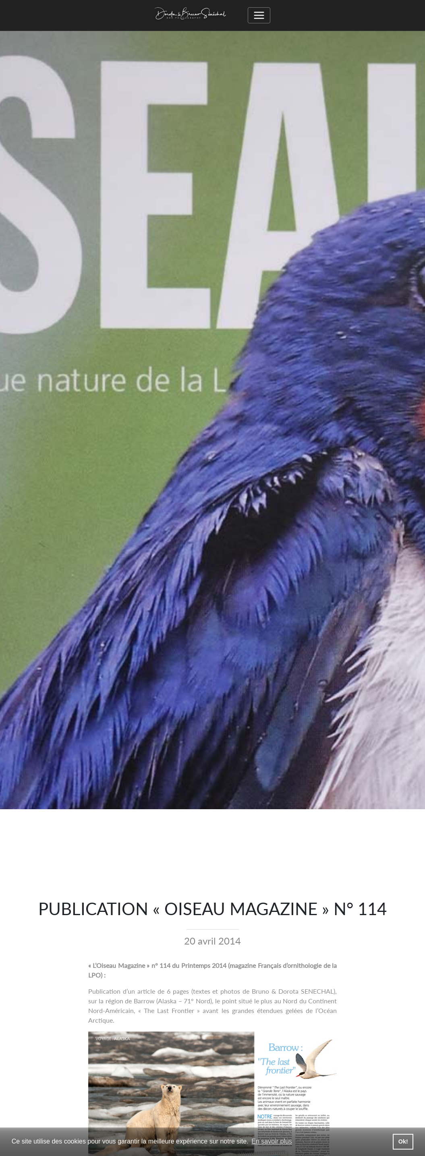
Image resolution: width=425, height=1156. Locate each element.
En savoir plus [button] (271, 1141)
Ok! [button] (403, 1141)
